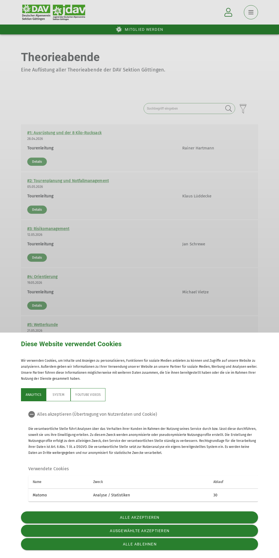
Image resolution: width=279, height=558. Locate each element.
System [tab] (58, 395)
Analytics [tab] (33, 395)
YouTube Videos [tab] (88, 395)
